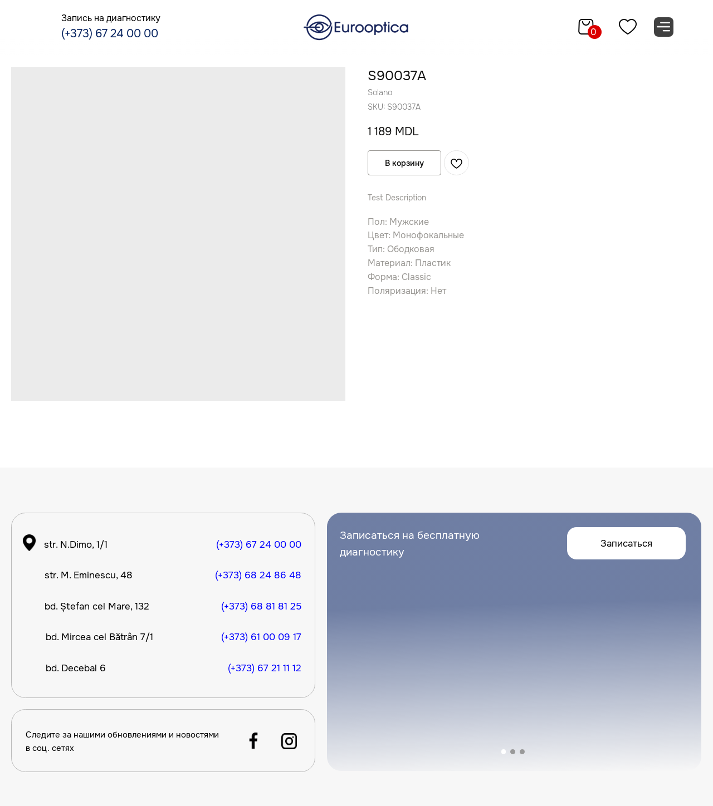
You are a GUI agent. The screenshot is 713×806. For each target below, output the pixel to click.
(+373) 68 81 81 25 (261, 606)
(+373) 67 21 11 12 (264, 668)
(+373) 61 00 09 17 (261, 637)
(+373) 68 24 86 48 (258, 575)
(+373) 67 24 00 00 (109, 34)
